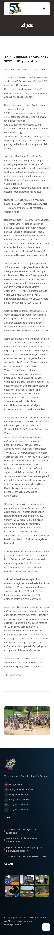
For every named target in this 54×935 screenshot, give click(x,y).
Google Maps (15, 784)
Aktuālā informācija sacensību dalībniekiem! (21, 840)
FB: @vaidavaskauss (19, 800)
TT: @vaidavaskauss (19, 810)
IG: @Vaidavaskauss (19, 794)
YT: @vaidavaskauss (19, 805)
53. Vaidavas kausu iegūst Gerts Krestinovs (22, 831)
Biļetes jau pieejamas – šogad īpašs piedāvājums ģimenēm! (24, 849)
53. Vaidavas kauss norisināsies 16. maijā (27, 856)
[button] (44, 8)
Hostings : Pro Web (13, 924)
